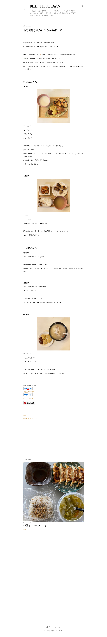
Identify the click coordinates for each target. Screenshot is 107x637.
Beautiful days (45, 6)
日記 (36, 418)
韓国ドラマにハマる (35, 525)
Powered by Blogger (53, 627)
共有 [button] (24, 416)
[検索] (82, 6)
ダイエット (31, 418)
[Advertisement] (39, 438)
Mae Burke (59, 631)
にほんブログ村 (28, 392)
